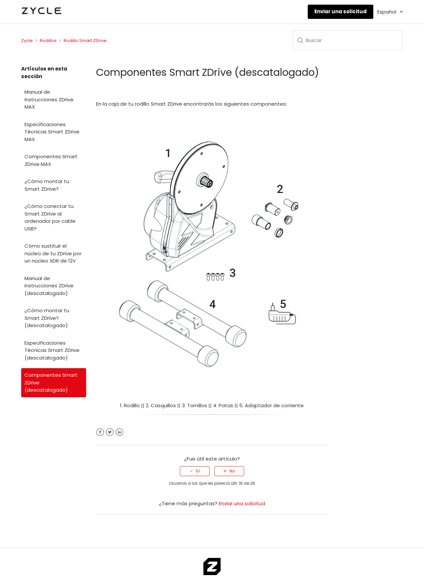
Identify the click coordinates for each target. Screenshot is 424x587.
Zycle (27, 40)
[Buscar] (347, 40)
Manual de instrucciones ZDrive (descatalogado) (49, 286)
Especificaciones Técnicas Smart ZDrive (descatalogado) (52, 350)
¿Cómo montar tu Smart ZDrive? (47, 185)
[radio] (195, 471)
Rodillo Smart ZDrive (85, 40)
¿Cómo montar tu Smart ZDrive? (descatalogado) (47, 318)
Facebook (100, 432)
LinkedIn (119, 432)
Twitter (110, 432)
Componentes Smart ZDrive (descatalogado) (51, 382)
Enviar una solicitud (340, 11)
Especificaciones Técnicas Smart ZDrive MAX (52, 132)
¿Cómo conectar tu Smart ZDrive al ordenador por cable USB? (50, 217)
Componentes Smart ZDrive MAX (51, 160)
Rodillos (48, 40)
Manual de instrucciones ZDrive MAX (49, 99)
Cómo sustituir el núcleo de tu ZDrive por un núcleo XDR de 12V (53, 253)
